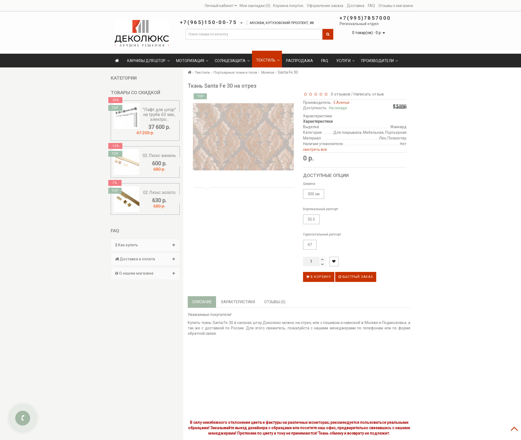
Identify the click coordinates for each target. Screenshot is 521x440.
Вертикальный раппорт (320, 209)
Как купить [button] (145, 245)
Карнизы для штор (148, 61)
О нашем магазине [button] (145, 273)
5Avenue (267, 72)
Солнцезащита (232, 61)
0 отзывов (339, 94)
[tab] (145, 245)
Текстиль (268, 60)
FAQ (324, 61)
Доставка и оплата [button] (145, 259)
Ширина (309, 184)
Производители (379, 61)
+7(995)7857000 (365, 18)
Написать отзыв (369, 94)
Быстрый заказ (355, 277)
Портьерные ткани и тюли (235, 72)
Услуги (345, 61)
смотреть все (315, 149)
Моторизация (192, 61)
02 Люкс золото (159, 192)
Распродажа (299, 61)
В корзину (318, 277)
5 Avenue (341, 102)
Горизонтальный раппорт (322, 234)
